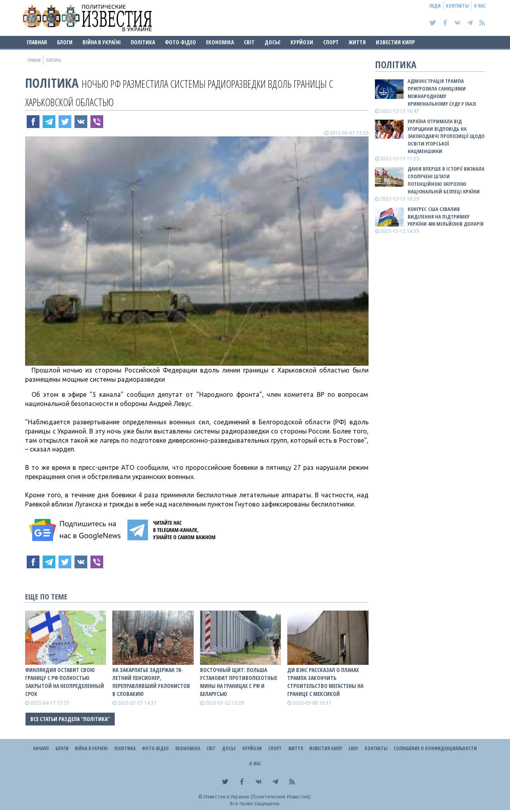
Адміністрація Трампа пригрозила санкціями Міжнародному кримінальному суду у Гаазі (442, 92)
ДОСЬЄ (272, 42)
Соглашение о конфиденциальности (435, 748)
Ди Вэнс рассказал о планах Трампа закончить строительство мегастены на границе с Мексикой (325, 682)
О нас (480, 5)
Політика (143, 42)
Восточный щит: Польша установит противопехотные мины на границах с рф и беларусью (238, 682)
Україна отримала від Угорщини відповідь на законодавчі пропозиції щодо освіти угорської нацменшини (446, 136)
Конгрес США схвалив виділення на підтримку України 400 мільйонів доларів (446, 216)
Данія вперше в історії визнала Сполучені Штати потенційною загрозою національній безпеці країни (446, 180)
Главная (37, 42)
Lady (353, 748)
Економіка (220, 42)
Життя (357, 42)
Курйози (301, 42)
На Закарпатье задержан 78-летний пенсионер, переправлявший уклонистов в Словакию (151, 682)
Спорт (331, 42)
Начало (41, 748)
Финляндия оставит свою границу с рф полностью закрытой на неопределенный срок (64, 682)
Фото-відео (180, 42)
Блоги (65, 42)
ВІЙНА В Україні (101, 42)
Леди (435, 5)
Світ (249, 42)
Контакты (457, 5)
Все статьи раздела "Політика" (70, 719)
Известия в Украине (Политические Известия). (258, 796)
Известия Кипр (395, 42)
